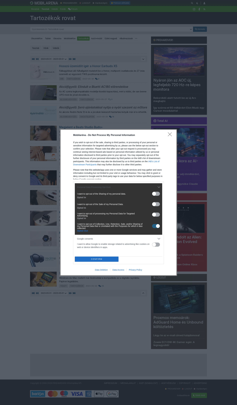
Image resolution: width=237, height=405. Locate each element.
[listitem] (118, 187)
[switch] (156, 194)
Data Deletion (101, 270)
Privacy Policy (135, 270)
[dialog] (118, 202)
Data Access (118, 270)
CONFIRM (96, 259)
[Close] (171, 135)
